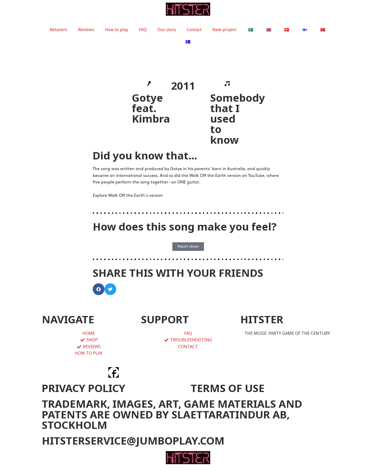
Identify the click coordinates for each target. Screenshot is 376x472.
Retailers (58, 29)
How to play (116, 29)
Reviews (86, 29)
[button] (98, 289)
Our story (166, 29)
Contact (194, 29)
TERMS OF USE (228, 388)
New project (224, 29)
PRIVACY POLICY (83, 388)
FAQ (143, 29)
